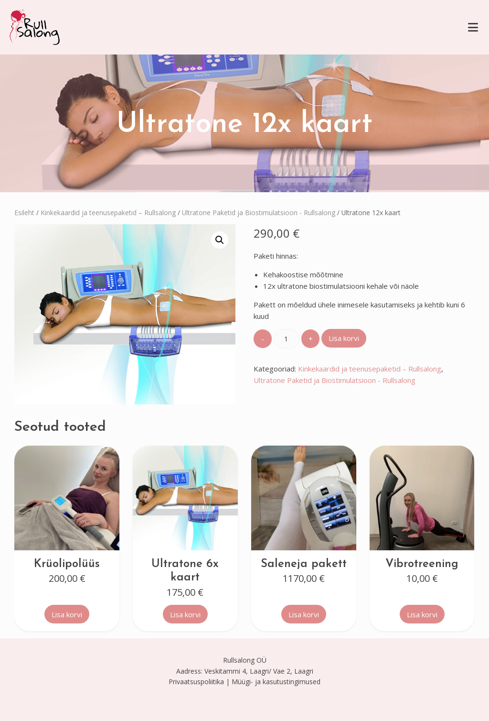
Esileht (24, 212)
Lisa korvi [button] (67, 614)
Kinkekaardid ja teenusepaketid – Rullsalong (108, 212)
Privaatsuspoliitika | (199, 681)
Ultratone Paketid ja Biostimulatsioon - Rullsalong (258, 212)
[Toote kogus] (286, 339)
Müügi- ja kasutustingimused (276, 681)
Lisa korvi (344, 338)
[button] (219, 240)
